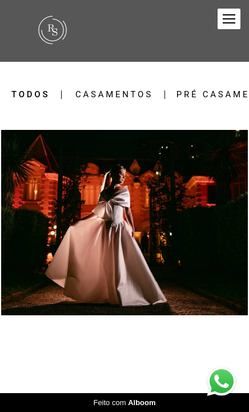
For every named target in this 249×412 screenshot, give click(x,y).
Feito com (124, 402)
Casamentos (114, 94)
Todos (30, 94)
